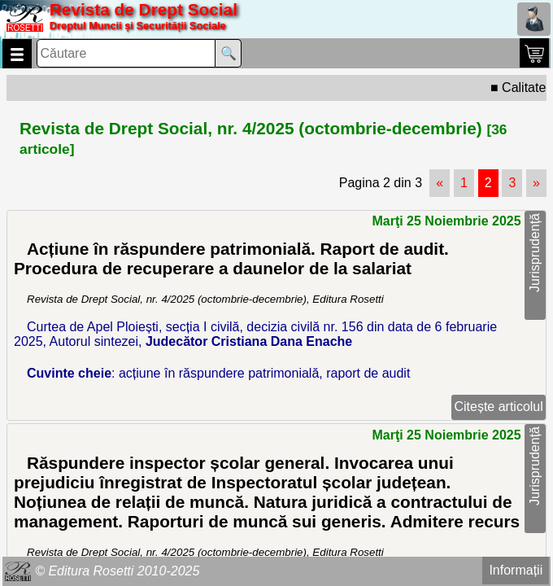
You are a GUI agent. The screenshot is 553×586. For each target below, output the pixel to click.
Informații (515, 570)
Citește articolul (498, 406)
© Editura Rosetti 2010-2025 (117, 571)
